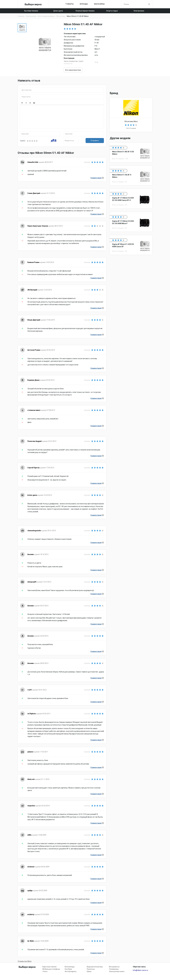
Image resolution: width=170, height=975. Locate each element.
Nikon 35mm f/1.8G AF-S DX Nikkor (131, 152)
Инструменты (114, 967)
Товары (69, 4)
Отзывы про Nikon (25, 961)
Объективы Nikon (131, 115)
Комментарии (96, 178)
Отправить (95, 140)
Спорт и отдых (112, 11)
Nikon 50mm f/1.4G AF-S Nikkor (131, 175)
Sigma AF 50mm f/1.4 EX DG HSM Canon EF (131, 245)
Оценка (22, 141)
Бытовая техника (31, 11)
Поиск (149, 4)
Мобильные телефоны (51, 969)
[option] (22, 27)
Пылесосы (91, 969)
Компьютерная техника (85, 11)
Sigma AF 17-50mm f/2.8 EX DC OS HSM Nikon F (131, 222)
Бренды (84, 4)
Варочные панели (49, 967)
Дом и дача (58, 11)
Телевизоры (114, 969)
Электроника (139, 11)
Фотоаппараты (70, 971)
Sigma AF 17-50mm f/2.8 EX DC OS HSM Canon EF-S (131, 198)
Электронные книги (116, 971)
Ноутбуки (68, 969)
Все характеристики (73, 70)
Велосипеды (69, 967)
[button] (22, 103)
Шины (89, 971)
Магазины (99, 4)
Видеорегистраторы (95, 967)
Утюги (44, 971)
